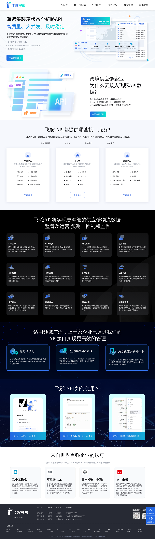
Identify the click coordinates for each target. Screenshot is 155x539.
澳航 (129, 529)
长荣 (58, 529)
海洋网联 (49, 529)
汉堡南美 (19, 531)
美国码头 (50, 516)
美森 (109, 529)
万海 (99, 529)
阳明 (78, 529)
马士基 (8, 529)
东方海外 (69, 529)
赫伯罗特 (30, 531)
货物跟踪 (58, 513)
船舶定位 (144, 5)
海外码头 (112, 5)
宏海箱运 (120, 529)
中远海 (28, 529)
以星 (89, 529)
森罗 (73, 531)
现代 (52, 531)
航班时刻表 (59, 516)
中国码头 (96, 5)
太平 (62, 531)
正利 (84, 531)
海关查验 (128, 5)
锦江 (7, 531)
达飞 (18, 529)
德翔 (40, 531)
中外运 (140, 531)
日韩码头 (50, 519)
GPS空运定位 (59, 519)
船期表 (64, 5)
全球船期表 (40, 513)
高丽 (139, 529)
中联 (106, 531)
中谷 (117, 531)
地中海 (38, 529)
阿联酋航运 (97, 531)
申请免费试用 (98, 114)
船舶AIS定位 (40, 519)
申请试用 (28, 195)
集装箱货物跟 (40, 516)
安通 (128, 531)
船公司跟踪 (80, 5)
